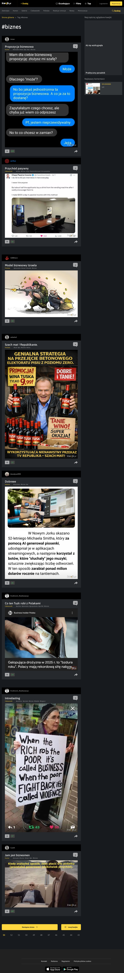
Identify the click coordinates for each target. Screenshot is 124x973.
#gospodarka (33, 606)
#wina (28, 347)
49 (34, 935)
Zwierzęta (5, 11)
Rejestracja (116, 4)
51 (19, 935)
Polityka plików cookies (82, 961)
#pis (19, 347)
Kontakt (44, 961)
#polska (18, 606)
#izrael (23, 268)
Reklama (54, 961)
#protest (25, 701)
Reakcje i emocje (59, 11)
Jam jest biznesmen (17, 855)
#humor (21, 858)
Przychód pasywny (17, 168)
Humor (15, 11)
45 (64, 935)
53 (4, 935)
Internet (7, 484)
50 (26, 935)
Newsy (71, 11)
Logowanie (103, 4)
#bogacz (42, 701)
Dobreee (10, 481)
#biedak (36, 701)
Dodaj (25, 3)
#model (28, 268)
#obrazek (16, 49)
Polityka (46, 11)
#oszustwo (16, 484)
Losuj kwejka (71, 927)
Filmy (78, 3)
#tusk (15, 347)
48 (41, 935)
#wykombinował (35, 171)
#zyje (27, 171)
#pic (28, 49)
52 (11, 935)
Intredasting (12, 698)
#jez (25, 49)
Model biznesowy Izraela (21, 265)
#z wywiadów (45, 171)
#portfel (40, 606)
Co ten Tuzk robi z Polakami (22, 603)
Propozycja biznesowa (19, 46)
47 (49, 935)
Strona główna (8, 17)
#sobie (18, 171)
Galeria (24, 11)
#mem (21, 49)
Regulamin (66, 961)
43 (79, 935)
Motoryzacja (82, 11)
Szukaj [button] (117, 11)
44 (71, 935)
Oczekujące (64, 3)
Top (89, 3)
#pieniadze (17, 268)
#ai (27, 484)
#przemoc (19, 701)
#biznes (33, 49)
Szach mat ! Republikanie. (21, 344)
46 (56, 935)
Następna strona (29, 927)
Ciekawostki (35, 11)
